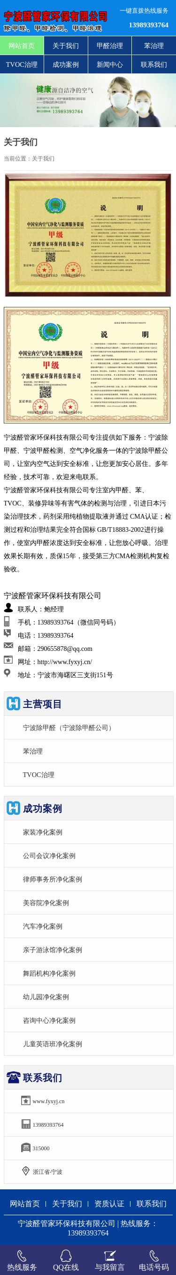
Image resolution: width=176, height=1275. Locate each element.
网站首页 (21, 45)
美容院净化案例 (46, 902)
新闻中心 (110, 64)
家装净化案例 (42, 832)
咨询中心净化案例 (49, 1020)
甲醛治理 (110, 45)
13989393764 (148, 25)
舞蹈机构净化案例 (49, 973)
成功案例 (66, 64)
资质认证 (109, 1204)
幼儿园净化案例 (46, 997)
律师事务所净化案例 (52, 879)
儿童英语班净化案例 (52, 1044)
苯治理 (154, 45)
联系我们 (154, 64)
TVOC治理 (22, 64)
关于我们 (66, 45)
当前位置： (18, 158)
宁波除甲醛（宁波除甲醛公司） (69, 727)
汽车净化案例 (42, 926)
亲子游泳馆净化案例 (52, 950)
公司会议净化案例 (49, 855)
